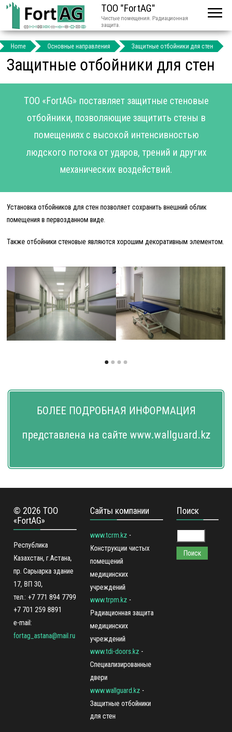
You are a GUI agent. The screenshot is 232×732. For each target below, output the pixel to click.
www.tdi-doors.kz (114, 651)
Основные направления (78, 46)
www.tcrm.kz (108, 535)
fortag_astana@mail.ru (44, 635)
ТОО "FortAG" (128, 8)
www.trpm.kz (108, 600)
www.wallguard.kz (115, 690)
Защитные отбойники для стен (172, 46)
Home (18, 46)
